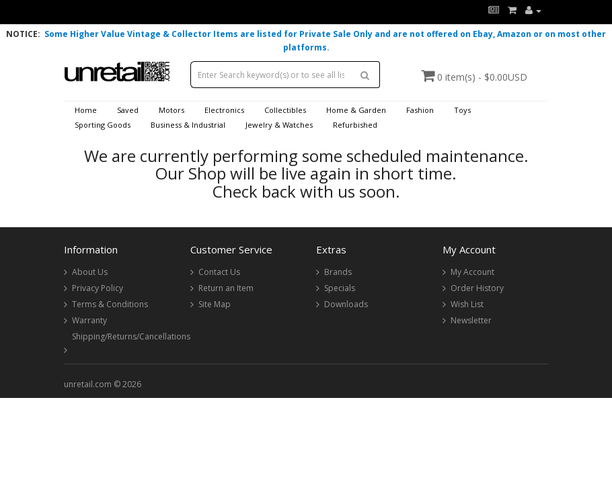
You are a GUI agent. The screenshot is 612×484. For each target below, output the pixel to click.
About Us (90, 272)
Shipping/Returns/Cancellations (131, 336)
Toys (462, 110)
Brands (338, 272)
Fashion (420, 110)
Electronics (224, 110)
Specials (339, 288)
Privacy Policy (97, 288)
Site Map (214, 304)
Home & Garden (356, 110)
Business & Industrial (188, 125)
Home (86, 110)
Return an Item (226, 288)
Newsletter (471, 320)
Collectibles (285, 110)
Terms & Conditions (110, 304)
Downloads (346, 304)
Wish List (467, 304)
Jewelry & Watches (279, 125)
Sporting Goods (102, 125)
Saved (128, 110)
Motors (171, 110)
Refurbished (355, 125)
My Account (472, 272)
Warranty (89, 320)
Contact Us (219, 272)
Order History (477, 288)
